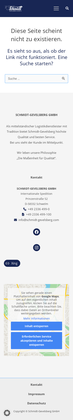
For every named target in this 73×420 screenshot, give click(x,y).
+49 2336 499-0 (39, 209)
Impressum (36, 394)
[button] (67, 8)
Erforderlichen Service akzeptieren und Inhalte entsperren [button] (36, 341)
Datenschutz (36, 403)
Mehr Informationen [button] (36, 318)
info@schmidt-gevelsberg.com (38, 220)
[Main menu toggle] (56, 8)
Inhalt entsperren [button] (36, 326)
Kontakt (36, 385)
